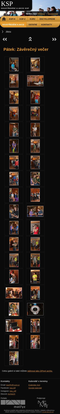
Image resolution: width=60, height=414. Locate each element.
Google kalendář (35, 388)
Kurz (32, 19)
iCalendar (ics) (34, 385)
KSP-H (12, 19)
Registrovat (53, 14)
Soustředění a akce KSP (15, 8)
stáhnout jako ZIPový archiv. (40, 371)
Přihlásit (41, 14)
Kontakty (46, 24)
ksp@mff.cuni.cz (13, 385)
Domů (4, 19)
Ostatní (33, 24)
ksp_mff (13, 391)
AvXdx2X (11, 394)
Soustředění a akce (13, 24)
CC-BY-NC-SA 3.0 (48, 412)
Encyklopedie (47, 19)
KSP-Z (23, 19)
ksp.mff (13, 388)
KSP (7, 3)
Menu (8, 31)
